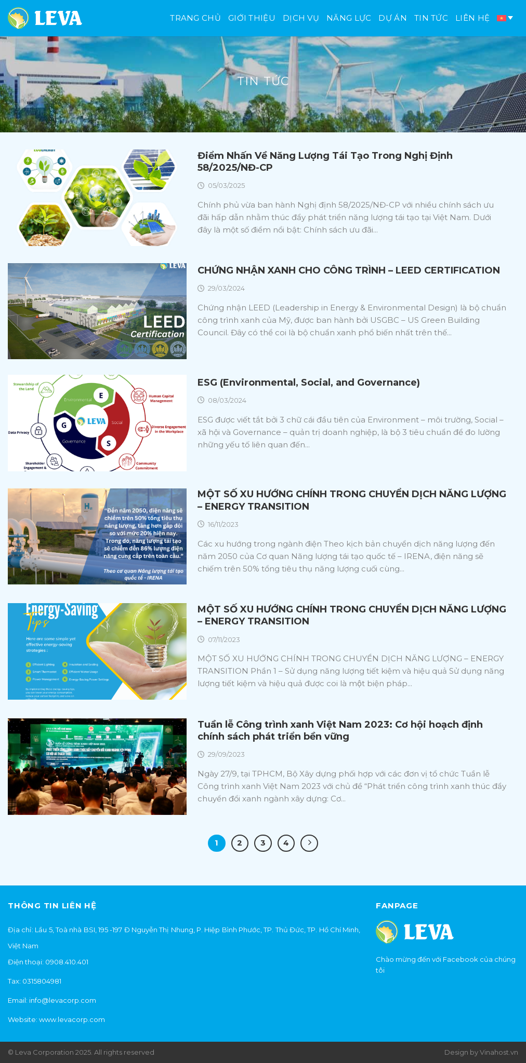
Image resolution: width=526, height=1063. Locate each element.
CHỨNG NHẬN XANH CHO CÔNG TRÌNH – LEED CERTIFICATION (349, 270)
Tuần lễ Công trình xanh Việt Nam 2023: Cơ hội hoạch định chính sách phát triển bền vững (340, 730)
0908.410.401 (66, 962)
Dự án (392, 18)
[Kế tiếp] (309, 843)
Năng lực (348, 18)
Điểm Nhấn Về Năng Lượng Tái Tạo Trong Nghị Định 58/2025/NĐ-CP (325, 161)
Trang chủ (195, 18)
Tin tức (431, 18)
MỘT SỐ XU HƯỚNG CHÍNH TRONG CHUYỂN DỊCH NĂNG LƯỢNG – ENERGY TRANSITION (352, 500)
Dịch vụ (301, 18)
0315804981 (41, 981)
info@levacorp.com (62, 1000)
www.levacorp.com (72, 1019)
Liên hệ (472, 18)
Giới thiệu (251, 18)
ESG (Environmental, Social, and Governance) (309, 382)
